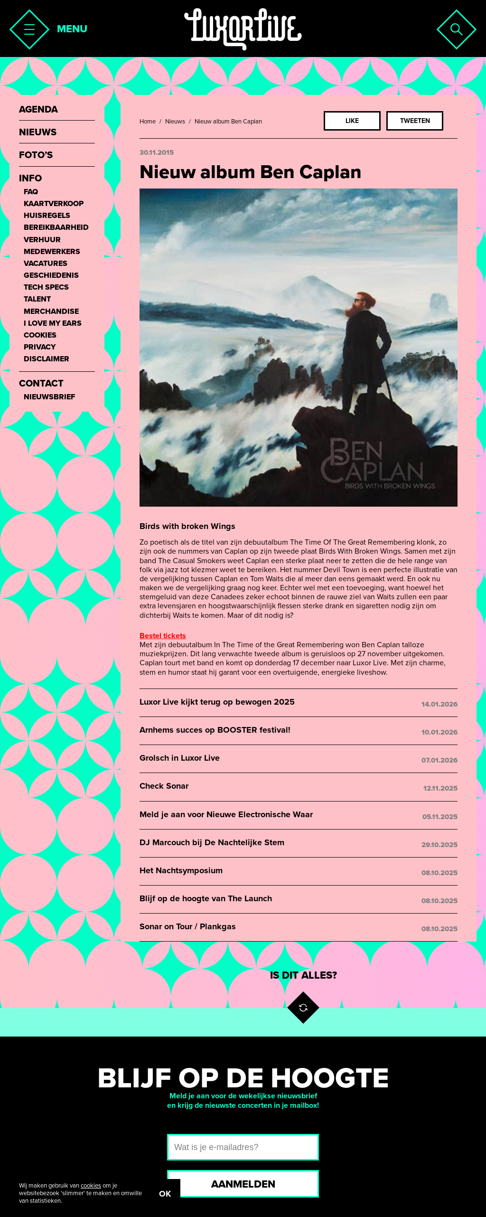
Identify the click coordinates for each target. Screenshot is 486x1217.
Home (148, 121)
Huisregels (47, 215)
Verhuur (42, 240)
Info (30, 178)
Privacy (40, 347)
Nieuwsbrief (49, 397)
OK (165, 1194)
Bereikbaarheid (56, 227)
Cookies (40, 335)
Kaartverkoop (54, 203)
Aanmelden (243, 1184)
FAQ (31, 192)
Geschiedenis (51, 275)
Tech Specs (46, 287)
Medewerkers (52, 251)
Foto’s (36, 155)
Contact (41, 383)
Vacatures (45, 263)
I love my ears (53, 323)
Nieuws (175, 121)
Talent (37, 299)
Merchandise (51, 311)
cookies (91, 1185)
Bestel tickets (163, 636)
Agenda (38, 109)
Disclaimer (46, 359)
